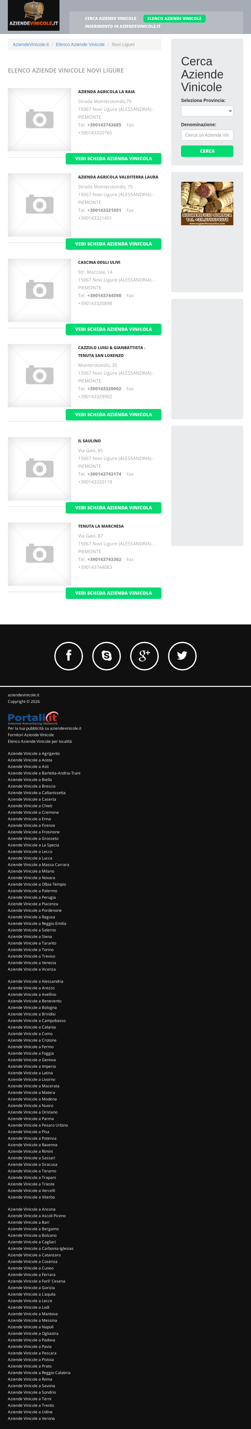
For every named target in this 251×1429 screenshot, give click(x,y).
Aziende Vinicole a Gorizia (31, 1287)
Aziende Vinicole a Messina (32, 1320)
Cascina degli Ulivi (99, 262)
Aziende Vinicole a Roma (30, 1379)
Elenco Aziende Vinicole (80, 44)
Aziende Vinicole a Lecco (30, 851)
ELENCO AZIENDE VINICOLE (174, 18)
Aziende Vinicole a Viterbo (31, 1197)
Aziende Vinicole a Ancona (32, 1209)
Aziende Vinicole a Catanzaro (34, 1255)
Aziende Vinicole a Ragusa (31, 917)
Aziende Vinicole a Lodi (28, 1307)
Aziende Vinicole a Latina (30, 1073)
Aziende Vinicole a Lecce (30, 1300)
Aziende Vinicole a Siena (30, 936)
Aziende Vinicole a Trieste (31, 1184)
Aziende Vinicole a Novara (31, 877)
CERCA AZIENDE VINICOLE (110, 18)
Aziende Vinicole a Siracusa (33, 1164)
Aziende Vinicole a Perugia (32, 897)
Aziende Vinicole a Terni (29, 1399)
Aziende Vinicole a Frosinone (34, 832)
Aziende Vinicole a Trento (31, 1405)
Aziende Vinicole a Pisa (28, 1131)
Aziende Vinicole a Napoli (31, 1327)
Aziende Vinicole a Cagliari (32, 1242)
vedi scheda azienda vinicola (113, 158)
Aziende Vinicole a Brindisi (32, 1014)
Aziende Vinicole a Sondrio (32, 1392)
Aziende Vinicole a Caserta (32, 799)
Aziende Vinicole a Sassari (31, 1158)
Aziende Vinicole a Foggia (31, 1053)
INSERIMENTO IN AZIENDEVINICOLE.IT (122, 26)
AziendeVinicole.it (31, 44)
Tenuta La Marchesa (101, 526)
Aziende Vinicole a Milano (31, 871)
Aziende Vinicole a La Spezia (33, 845)
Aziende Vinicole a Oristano (33, 1112)
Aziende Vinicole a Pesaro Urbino (38, 1125)
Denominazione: (198, 124)
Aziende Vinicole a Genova (32, 1060)
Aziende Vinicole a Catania (32, 1027)
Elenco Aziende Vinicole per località (40, 741)
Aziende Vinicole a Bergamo (33, 1229)
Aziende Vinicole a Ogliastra (33, 1333)
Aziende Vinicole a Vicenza (32, 969)
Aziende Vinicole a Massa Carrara (38, 864)
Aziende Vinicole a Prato (30, 1366)
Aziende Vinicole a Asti (28, 766)
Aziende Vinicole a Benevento (34, 1001)
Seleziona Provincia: (203, 100)
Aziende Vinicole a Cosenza (33, 1261)
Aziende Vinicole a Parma (31, 1118)
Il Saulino (89, 441)
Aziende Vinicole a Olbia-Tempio (37, 884)
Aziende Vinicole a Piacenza (33, 904)
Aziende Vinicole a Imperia (32, 1066)
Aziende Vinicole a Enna (29, 819)
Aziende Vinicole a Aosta (30, 760)
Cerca (207, 151)
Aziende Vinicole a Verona (31, 1418)
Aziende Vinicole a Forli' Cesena (36, 1281)
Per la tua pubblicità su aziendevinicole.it (44, 728)
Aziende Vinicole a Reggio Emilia (37, 923)
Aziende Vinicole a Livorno (31, 1079)
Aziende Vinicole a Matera (31, 1092)
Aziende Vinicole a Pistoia (31, 1359)
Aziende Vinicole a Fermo (31, 1046)
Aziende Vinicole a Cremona (33, 812)
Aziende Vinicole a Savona (31, 1385)
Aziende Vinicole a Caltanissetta (37, 792)
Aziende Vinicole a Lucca (30, 858)
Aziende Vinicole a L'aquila (32, 1294)
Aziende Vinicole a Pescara (32, 1353)
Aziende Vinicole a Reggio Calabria (39, 1372)
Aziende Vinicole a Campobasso (37, 1020)
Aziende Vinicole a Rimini (30, 1151)
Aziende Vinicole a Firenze (31, 825)
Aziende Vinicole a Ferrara (32, 1274)
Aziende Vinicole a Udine (30, 1412)
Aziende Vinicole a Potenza (32, 1138)
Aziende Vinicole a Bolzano (32, 1235)
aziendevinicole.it (23, 695)
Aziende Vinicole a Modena (32, 1099)
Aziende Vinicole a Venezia (32, 962)
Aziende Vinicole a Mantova (33, 1314)
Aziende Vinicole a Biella (30, 779)
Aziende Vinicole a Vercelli (31, 1190)
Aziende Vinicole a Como (30, 1033)
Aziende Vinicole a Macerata (33, 1086)
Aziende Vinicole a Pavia (30, 1346)
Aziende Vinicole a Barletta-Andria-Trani (44, 773)
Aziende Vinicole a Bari (28, 1222)
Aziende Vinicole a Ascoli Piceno (37, 1215)
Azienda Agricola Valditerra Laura (118, 177)
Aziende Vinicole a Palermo (32, 890)
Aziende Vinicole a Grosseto (33, 838)
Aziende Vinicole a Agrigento (34, 753)
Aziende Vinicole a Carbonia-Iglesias (41, 1248)
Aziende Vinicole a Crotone (32, 1040)
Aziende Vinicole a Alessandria (35, 981)
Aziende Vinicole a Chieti (30, 805)
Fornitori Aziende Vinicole (31, 735)
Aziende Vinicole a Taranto (32, 943)
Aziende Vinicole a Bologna (32, 1007)
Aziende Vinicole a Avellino (32, 994)
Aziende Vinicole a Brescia (32, 786)
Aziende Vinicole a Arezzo (31, 988)
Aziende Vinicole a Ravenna (33, 1145)
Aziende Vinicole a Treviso (31, 956)
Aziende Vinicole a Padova (31, 1340)
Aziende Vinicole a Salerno (32, 930)
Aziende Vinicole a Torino (31, 949)
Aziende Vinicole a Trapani (32, 1177)
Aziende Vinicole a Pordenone (35, 910)
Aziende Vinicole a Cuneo (31, 1268)
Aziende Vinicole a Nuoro (30, 1105)
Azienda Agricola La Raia (106, 91)
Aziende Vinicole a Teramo (32, 1171)
